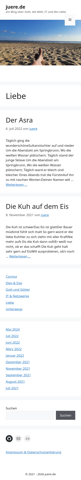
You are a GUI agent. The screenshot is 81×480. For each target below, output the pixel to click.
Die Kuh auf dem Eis (37, 206)
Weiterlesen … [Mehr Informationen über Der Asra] (16, 184)
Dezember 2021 (18, 362)
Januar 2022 (15, 355)
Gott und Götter (18, 289)
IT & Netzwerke (17, 296)
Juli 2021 (12, 388)
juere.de (15, 6)
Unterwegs (14, 309)
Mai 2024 (13, 329)
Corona (11, 276)
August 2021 (15, 381)
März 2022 (14, 349)
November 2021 (18, 368)
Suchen (11, 408)
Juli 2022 (12, 336)
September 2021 (18, 375)
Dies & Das (14, 283)
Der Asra (19, 119)
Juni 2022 (13, 342)
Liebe (10, 302)
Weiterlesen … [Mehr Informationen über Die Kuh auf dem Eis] (20, 256)
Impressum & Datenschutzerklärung (33, 452)
